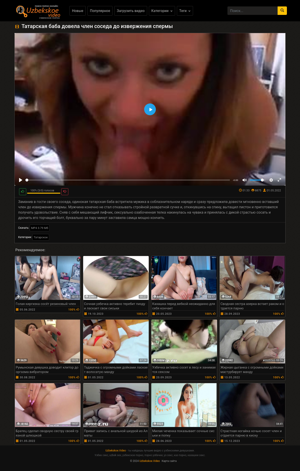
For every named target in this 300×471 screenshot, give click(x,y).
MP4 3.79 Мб (39, 228)
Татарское (41, 237)
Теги (185, 11)
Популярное (100, 11)
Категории (162, 11)
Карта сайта (169, 461)
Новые (77, 11)
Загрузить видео (131, 11)
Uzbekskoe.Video (115, 450)
